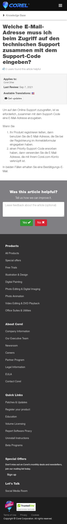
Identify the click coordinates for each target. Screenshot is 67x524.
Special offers (13, 260)
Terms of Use (10, 515)
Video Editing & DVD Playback (22, 303)
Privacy (23, 515)
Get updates (13, 98)
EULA (8, 374)
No (41, 222)
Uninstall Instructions (17, 438)
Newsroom (11, 345)
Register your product (17, 409)
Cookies (35, 515)
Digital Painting (13, 281)
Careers (9, 352)
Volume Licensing (15, 423)
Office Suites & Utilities (18, 310)
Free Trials (11, 267)
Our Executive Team (16, 338)
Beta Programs (14, 445)
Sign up (11, 474)
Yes (27, 222)
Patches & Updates (16, 402)
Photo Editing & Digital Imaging (22, 289)
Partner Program (14, 360)
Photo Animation (14, 296)
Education (11, 416)
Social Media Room (16, 491)
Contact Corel (13, 381)
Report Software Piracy (18, 431)
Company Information (17, 331)
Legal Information (15, 367)
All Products (12, 253)
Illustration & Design (16, 274)
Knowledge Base (14, 16)
